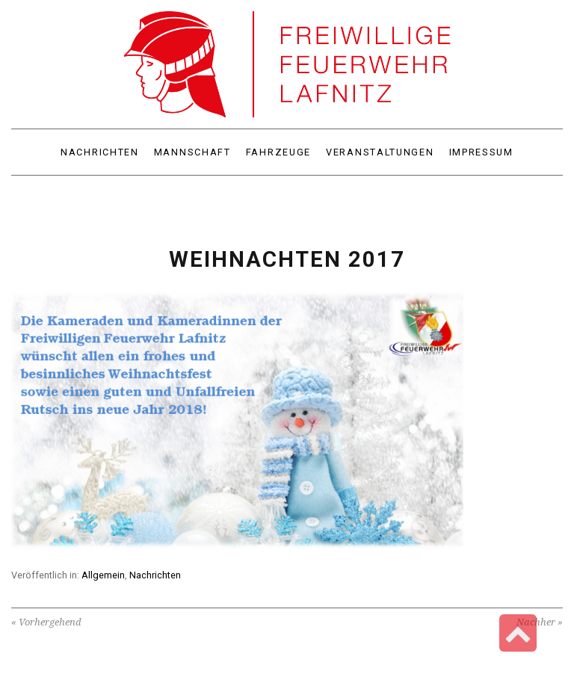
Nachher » (539, 622)
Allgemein (103, 575)
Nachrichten (155, 575)
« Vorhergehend (46, 622)
